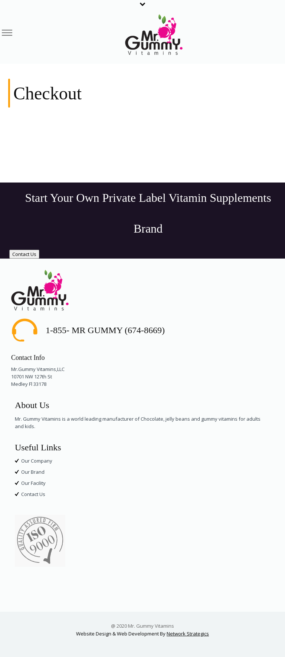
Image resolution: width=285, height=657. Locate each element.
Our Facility (33, 483)
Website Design (93, 633)
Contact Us (24, 254)
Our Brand (33, 472)
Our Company (36, 460)
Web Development (138, 633)
